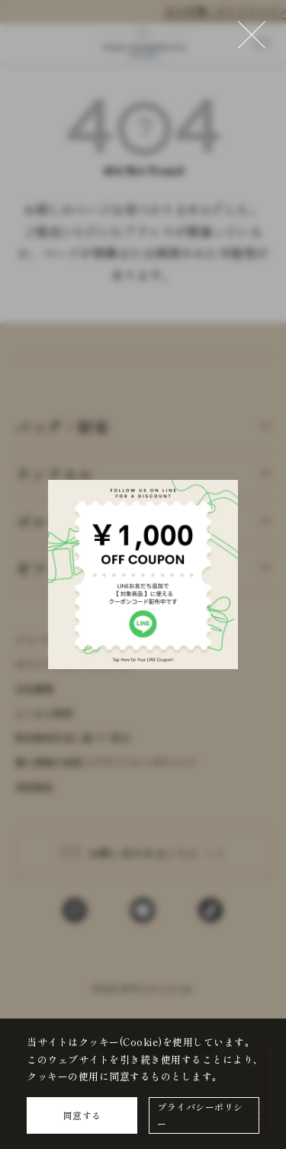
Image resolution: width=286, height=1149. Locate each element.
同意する (82, 1115)
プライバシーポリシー (200, 1115)
